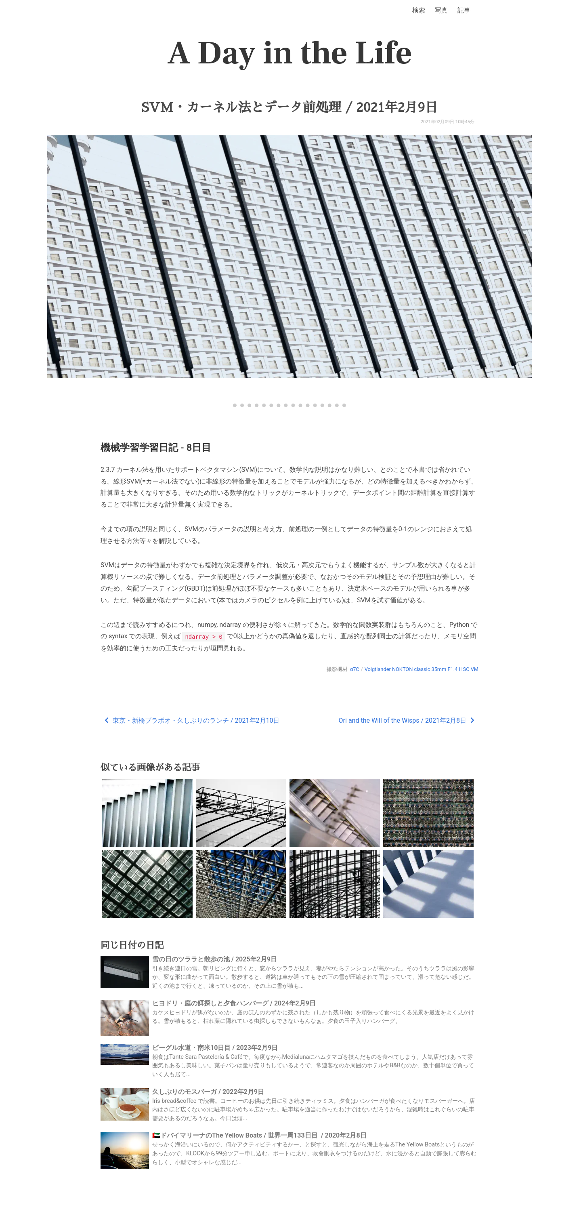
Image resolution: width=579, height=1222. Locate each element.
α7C (354, 669)
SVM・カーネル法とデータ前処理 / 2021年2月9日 (289, 107)
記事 (463, 10)
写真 (441, 10)
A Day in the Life (289, 53)
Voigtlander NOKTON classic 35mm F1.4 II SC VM (421, 669)
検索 (418, 10)
